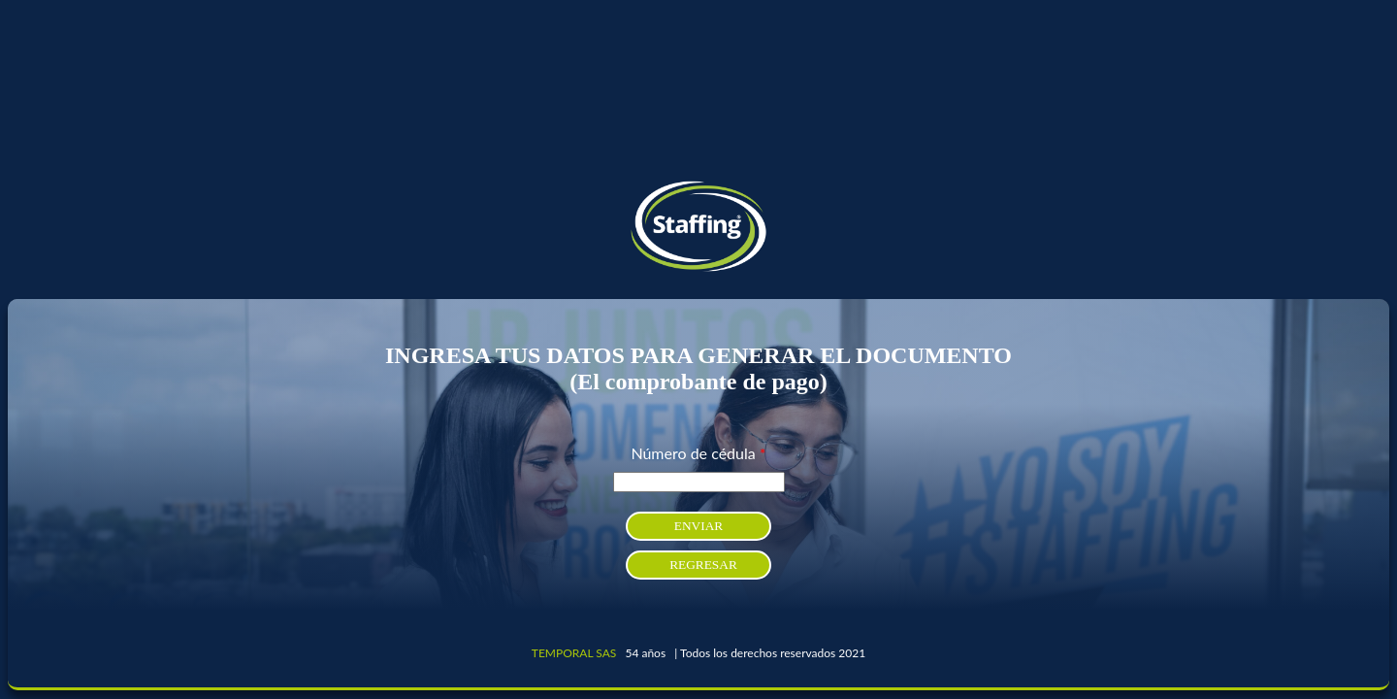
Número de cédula (698, 453)
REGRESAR (703, 564)
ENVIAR (698, 525)
